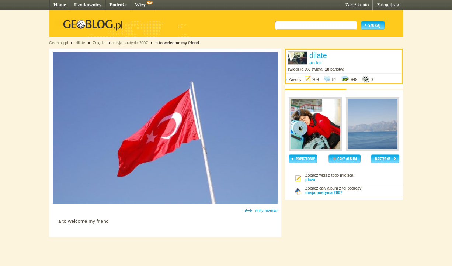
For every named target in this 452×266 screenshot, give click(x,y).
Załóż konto (357, 4)
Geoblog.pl (58, 43)
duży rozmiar (266, 210)
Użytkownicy (87, 4)
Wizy (140, 4)
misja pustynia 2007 (130, 43)
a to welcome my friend (177, 43)
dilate (80, 43)
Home (59, 4)
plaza (310, 179)
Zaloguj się (388, 4)
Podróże (118, 4)
